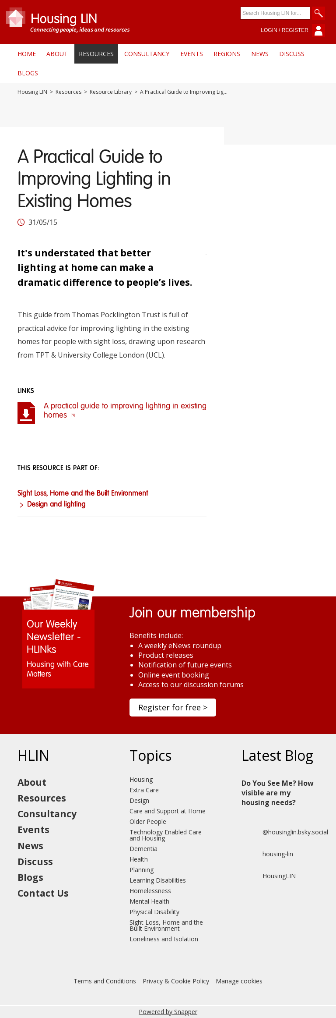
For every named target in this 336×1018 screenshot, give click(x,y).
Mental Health (149, 901)
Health (139, 859)
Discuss (291, 54)
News (260, 54)
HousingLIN (269, 876)
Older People (148, 821)
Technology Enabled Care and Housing (166, 835)
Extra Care (144, 790)
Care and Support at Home (168, 811)
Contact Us (43, 893)
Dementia (144, 848)
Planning (142, 869)
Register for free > (172, 707)
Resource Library (111, 92)
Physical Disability (154, 912)
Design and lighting (56, 504)
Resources (96, 54)
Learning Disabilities (158, 880)
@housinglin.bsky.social (285, 832)
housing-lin (267, 854)
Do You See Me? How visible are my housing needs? (278, 793)
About (57, 54)
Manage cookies (239, 981)
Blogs (28, 73)
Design (139, 800)
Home (27, 54)
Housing (141, 779)
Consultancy (146, 54)
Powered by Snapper (168, 1011)
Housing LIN (32, 92)
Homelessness (150, 891)
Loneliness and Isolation (164, 939)
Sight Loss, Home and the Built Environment (83, 493)
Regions (227, 54)
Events (191, 54)
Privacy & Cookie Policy (176, 981)
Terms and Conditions (105, 981)
